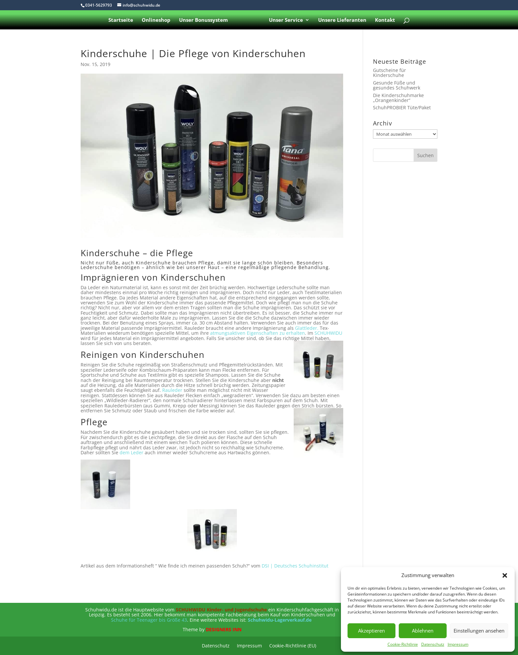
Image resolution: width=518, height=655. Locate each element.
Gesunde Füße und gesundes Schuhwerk (396, 85)
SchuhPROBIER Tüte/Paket (402, 107)
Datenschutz (432, 644)
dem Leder (131, 452)
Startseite (122, 20)
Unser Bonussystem (204, 20)
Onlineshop (157, 20)
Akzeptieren (371, 630)
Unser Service (285, 20)
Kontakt (384, 20)
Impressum (458, 644)
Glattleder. (306, 328)
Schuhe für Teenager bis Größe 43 (149, 620)
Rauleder (172, 390)
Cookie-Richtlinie (403, 644)
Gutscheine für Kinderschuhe (389, 72)
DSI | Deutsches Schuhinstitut (295, 566)
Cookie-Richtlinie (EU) (292, 646)
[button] (504, 575)
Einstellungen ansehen (479, 630)
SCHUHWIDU (328, 333)
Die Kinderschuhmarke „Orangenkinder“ (398, 97)
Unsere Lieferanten (341, 20)
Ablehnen (422, 630)
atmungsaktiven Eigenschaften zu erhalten (257, 333)
